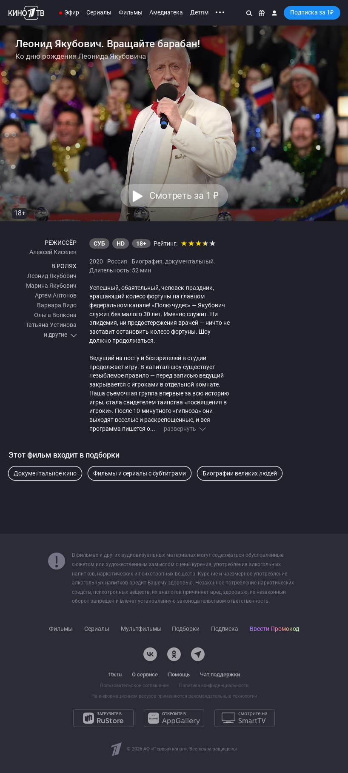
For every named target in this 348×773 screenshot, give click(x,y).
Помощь (179, 674)
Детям (199, 12)
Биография (147, 261)
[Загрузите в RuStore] (103, 718)
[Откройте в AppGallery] (174, 718)
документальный (189, 261)
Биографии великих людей (240, 473)
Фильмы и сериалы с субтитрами (139, 473)
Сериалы (98, 12)
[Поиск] (249, 13)
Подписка (224, 629)
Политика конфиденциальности (213, 685)
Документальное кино (45, 473)
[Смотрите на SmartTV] (244, 718)
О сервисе (145, 674)
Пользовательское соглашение (134, 685)
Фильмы (131, 12)
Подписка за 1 (312, 12)
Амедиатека (166, 12)
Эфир (71, 12)
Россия (117, 261)
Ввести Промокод (274, 629)
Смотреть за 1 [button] (183, 196)
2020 (96, 261)
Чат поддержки (220, 674)
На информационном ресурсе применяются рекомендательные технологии (174, 696)
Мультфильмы (141, 629)
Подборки (186, 629)
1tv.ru (115, 674)
